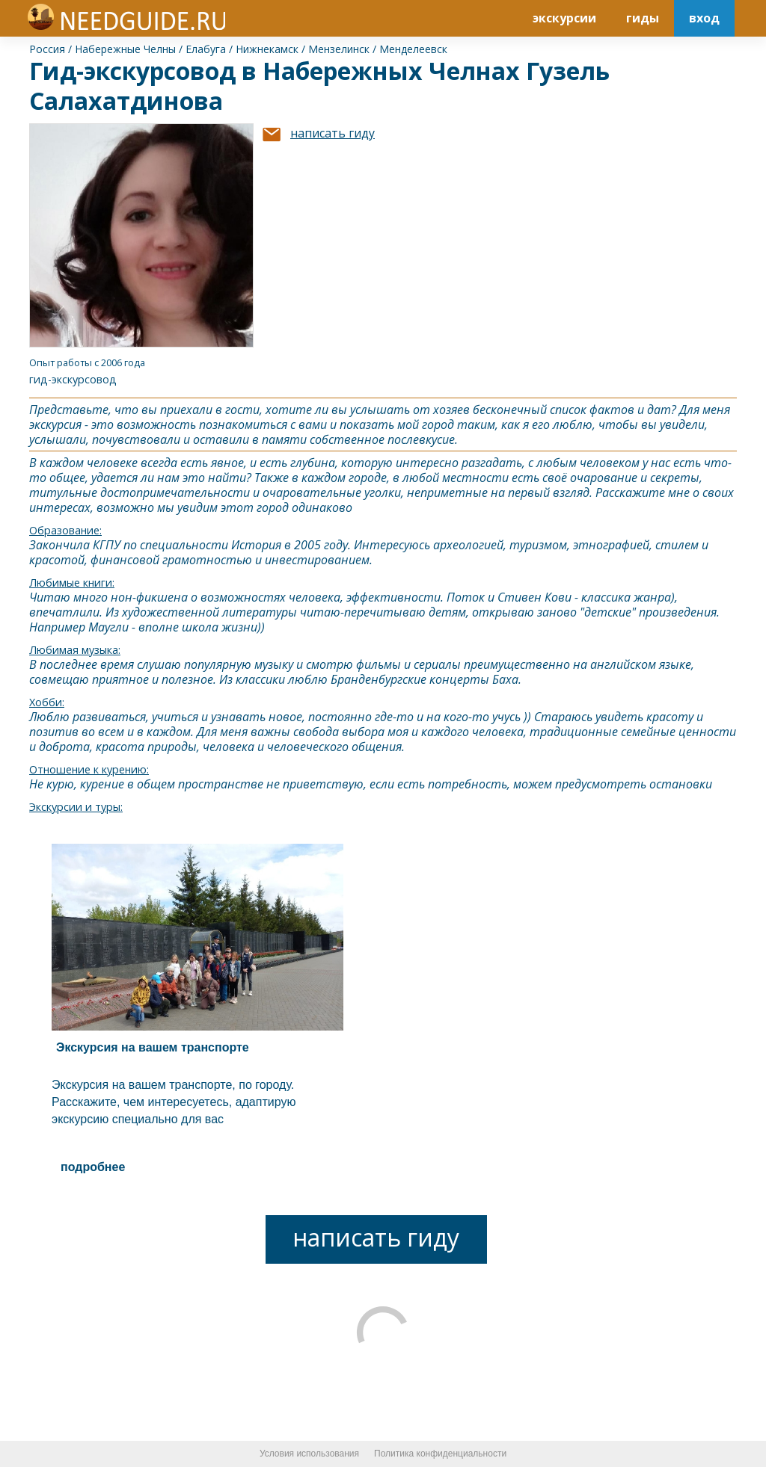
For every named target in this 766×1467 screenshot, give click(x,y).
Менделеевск (413, 49)
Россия (47, 49)
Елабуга (206, 49)
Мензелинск (339, 49)
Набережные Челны (125, 49)
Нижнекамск (267, 49)
